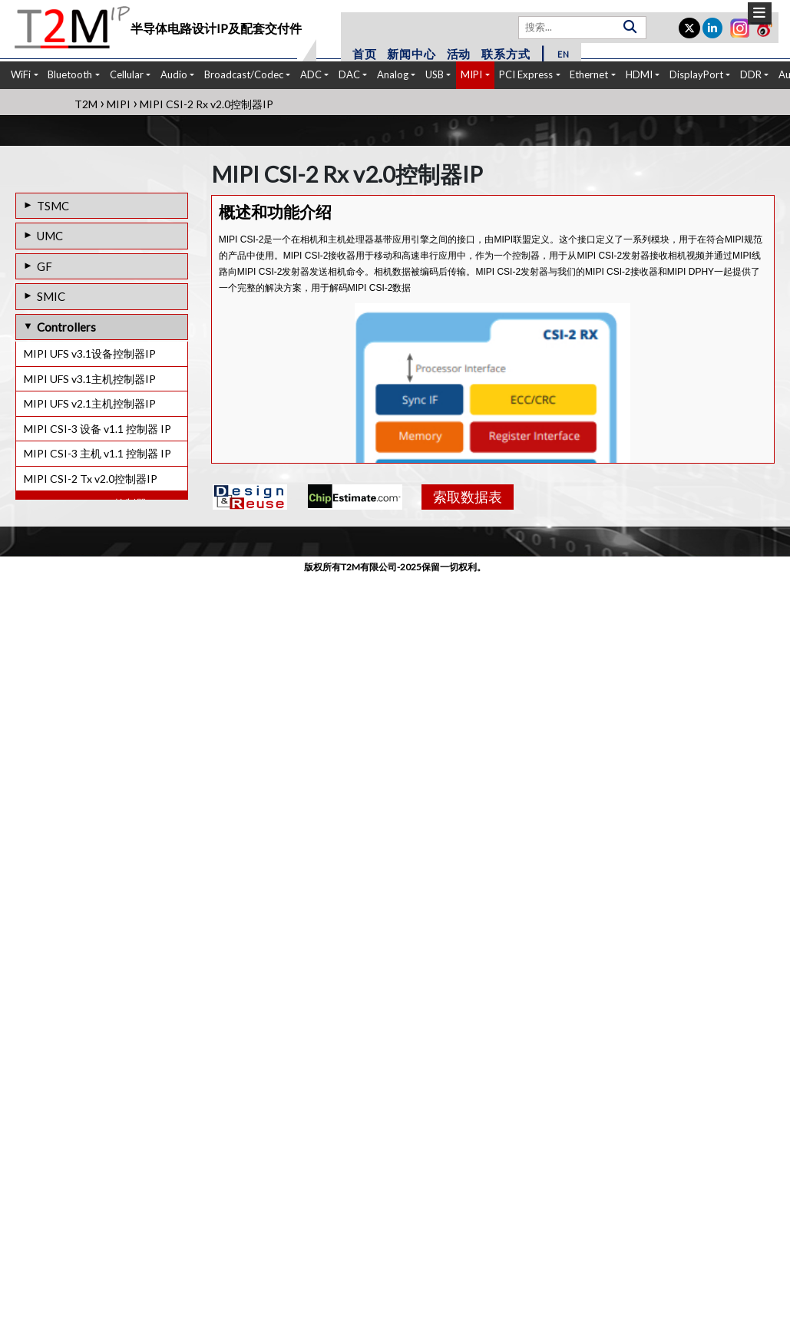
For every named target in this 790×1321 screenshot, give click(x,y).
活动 (459, 54)
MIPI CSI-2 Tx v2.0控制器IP (90, 478)
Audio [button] (173, 74)
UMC (50, 236)
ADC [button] (311, 74)
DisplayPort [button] (696, 74)
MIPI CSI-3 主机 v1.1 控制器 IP (97, 453)
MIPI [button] (471, 74)
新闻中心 (411, 54)
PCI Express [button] (526, 74)
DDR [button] (751, 74)
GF (44, 266)
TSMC (53, 206)
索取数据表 (467, 496)
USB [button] (434, 74)
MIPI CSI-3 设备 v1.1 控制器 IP (97, 428)
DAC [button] (349, 74)
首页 (364, 54)
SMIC (51, 296)
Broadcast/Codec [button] (243, 74)
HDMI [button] (639, 74)
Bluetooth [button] (70, 74)
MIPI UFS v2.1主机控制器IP (90, 403)
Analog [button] (392, 74)
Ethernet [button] (589, 74)
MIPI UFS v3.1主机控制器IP (90, 378)
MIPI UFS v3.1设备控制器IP (90, 353)
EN (563, 54)
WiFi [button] (21, 74)
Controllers (66, 327)
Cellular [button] (127, 74)
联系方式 (505, 54)
